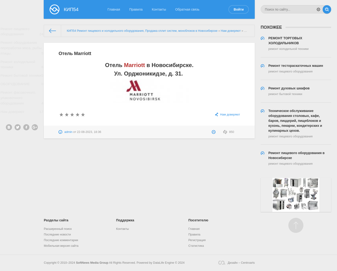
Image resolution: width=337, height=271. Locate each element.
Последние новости (57, 234)
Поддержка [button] (125, 220)
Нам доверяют (21, 120)
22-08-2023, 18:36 (89, 132)
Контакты (159, 9)
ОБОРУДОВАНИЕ (21, 90)
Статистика (196, 245)
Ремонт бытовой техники (21, 81)
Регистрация (197, 240)
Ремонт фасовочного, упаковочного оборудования (21, 106)
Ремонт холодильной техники (21, 67)
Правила (136, 9)
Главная (114, 9)
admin (68, 132)
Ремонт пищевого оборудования (21, 32)
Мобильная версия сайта (61, 245)
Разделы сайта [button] (56, 220)
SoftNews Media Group (92, 262)
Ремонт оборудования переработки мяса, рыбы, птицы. (21, 50)
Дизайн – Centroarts (236, 263)
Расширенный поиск (58, 229)
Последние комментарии (61, 240)
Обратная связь (187, 9)
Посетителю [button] (198, 220)
